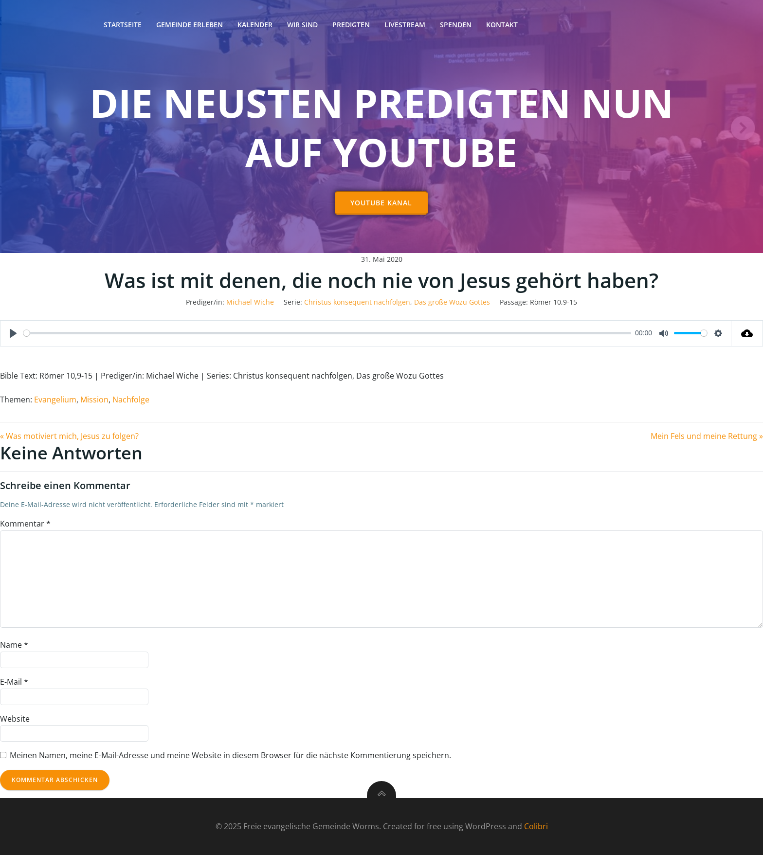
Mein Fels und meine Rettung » (707, 436)
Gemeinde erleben (189, 24)
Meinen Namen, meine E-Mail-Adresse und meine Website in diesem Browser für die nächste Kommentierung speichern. (230, 755)
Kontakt (502, 24)
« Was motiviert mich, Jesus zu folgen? (69, 436)
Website (15, 718)
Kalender (254, 24)
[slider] (327, 333)
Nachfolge (130, 399)
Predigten (351, 24)
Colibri (536, 826)
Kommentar (25, 523)
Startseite (123, 24)
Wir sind (302, 24)
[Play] (13, 333)
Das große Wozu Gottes (452, 302)
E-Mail (14, 681)
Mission (94, 399)
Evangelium (55, 399)
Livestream (404, 24)
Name (14, 644)
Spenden (456, 24)
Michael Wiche (250, 302)
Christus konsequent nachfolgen (357, 302)
